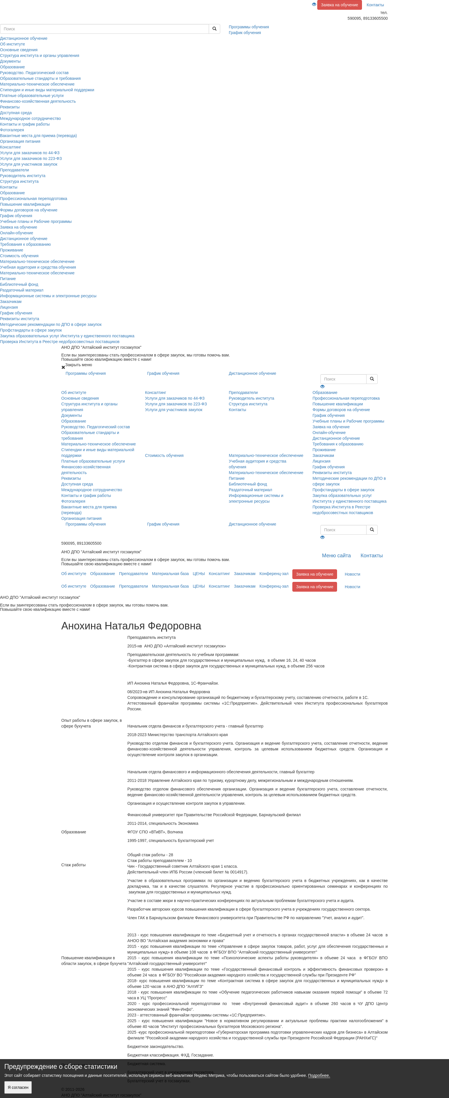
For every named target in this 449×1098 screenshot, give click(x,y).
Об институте (12, 44)
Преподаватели (14, 170)
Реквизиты (10, 107)
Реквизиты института (19, 318)
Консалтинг (10, 147)
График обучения (16, 215)
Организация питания (20, 141)
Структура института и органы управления (39, 55)
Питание (8, 278)
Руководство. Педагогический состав (34, 72)
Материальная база (170, 573)
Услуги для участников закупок (28, 164)
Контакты (375, 5)
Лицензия (9, 307)
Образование (12, 67)
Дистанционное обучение (24, 238)
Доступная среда (16, 112)
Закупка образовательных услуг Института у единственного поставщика (67, 336)
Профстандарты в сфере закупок (31, 330)
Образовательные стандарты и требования (40, 78)
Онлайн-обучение (16, 233)
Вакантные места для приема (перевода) (38, 135)
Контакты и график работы (25, 124)
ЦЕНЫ (199, 573)
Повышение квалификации (25, 204)
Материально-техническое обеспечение (37, 84)
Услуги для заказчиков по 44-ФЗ (30, 152)
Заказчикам (10, 301)
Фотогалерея (12, 130)
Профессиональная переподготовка (33, 198)
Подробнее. (319, 1075)
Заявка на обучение (339, 5)
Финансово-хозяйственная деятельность (38, 101)
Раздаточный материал (22, 290)
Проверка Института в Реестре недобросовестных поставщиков (59, 341)
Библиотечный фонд (19, 284)
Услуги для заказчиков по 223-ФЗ (31, 158)
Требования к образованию (25, 244)
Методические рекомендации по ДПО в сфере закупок (51, 324)
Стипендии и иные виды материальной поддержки (47, 90)
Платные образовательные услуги (32, 95)
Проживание (11, 250)
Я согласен (18, 1087)
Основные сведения (19, 49)
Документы (10, 61)
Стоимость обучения (19, 255)
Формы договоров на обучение (29, 210)
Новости (352, 574)
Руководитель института (22, 175)
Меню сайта (336, 555)
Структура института (19, 181)
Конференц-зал (273, 573)
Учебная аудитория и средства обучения (38, 267)
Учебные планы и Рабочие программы (36, 221)
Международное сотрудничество (30, 118)
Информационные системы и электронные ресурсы (48, 296)
